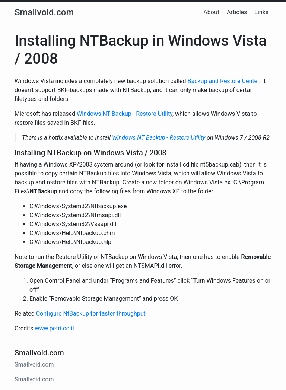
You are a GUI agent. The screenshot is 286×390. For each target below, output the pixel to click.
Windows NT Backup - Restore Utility (124, 113)
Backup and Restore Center (223, 81)
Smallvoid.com (44, 12)
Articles (237, 12)
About (211, 12)
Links (261, 12)
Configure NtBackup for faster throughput (91, 313)
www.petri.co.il (54, 328)
